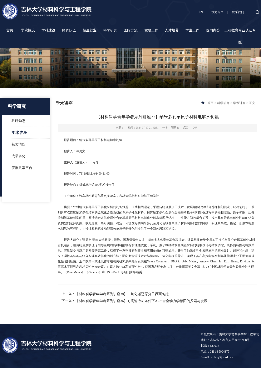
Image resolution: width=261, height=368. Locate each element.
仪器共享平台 (22, 168)
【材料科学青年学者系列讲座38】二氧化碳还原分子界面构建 (122, 294)
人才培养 (172, 30)
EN (201, 12)
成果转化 (18, 156)
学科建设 (48, 30)
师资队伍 (69, 30)
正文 (252, 103)
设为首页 (217, 12)
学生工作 (192, 30)
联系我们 (238, 12)
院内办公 (213, 30)
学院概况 (28, 30)
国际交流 (131, 30)
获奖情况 (18, 144)
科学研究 (110, 30)
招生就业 (89, 30)
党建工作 (151, 30)
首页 (9, 30)
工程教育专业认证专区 (240, 36)
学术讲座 (19, 132)
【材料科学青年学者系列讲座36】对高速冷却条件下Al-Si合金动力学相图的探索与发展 (141, 301)
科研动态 (18, 121)
